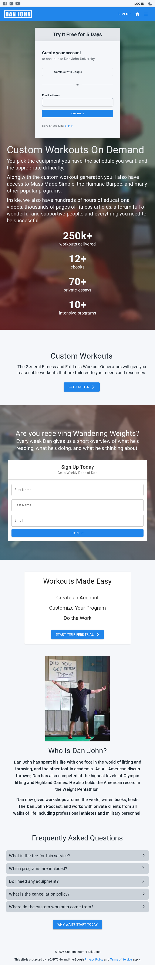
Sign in (69, 125)
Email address (51, 95)
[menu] (18, 14)
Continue (77, 113)
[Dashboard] (137, 14)
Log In (139, 3)
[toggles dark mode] (150, 3)
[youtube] (17, 3)
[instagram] (11, 3)
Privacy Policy (94, 959)
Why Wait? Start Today (77, 924)
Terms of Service (121, 959)
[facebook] (5, 3)
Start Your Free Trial (77, 634)
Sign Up (124, 14)
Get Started (82, 386)
